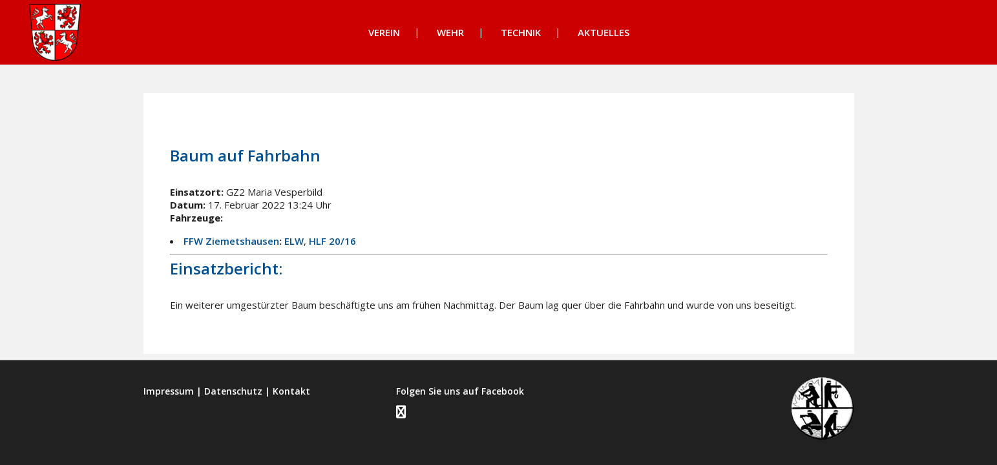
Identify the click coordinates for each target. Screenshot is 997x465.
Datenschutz (233, 391)
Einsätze (289, 120)
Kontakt (291, 391)
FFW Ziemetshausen (231, 240)
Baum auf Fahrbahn (245, 155)
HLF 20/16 (332, 240)
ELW (294, 240)
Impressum (168, 391)
